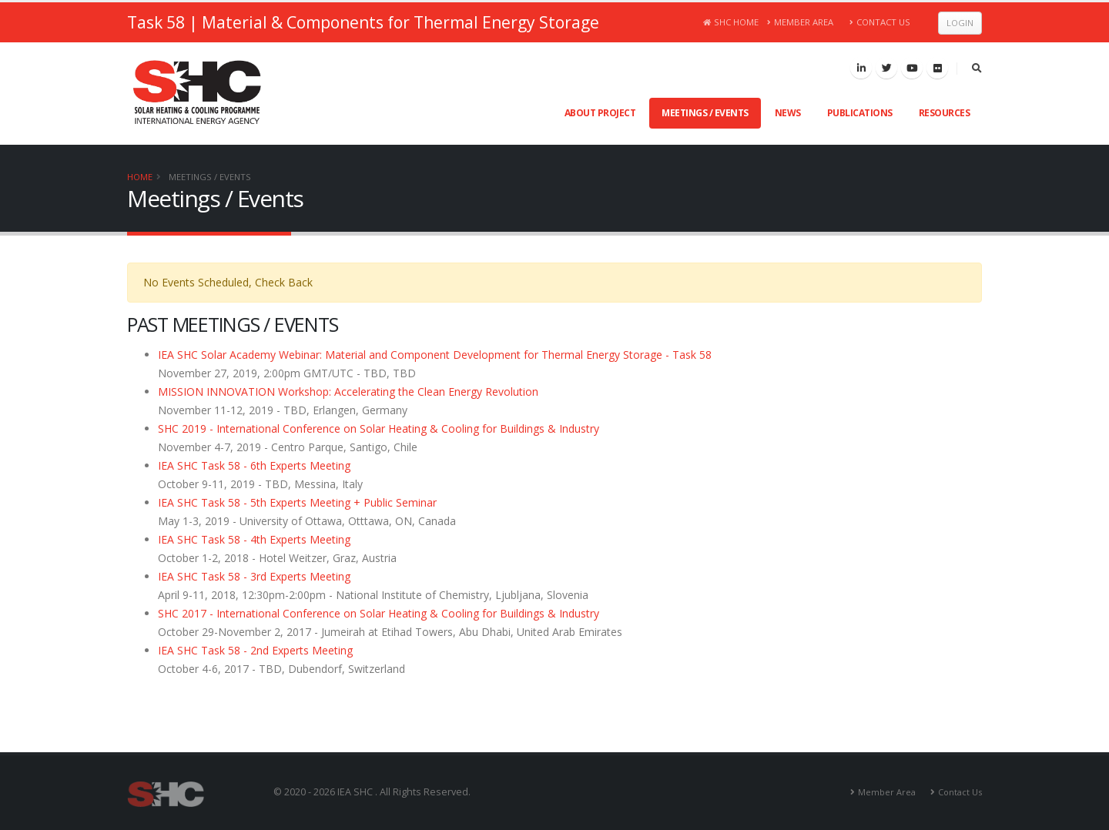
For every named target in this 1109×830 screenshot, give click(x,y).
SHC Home (731, 22)
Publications (860, 112)
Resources (944, 112)
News (788, 112)
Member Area (800, 22)
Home (139, 176)
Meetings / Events (705, 112)
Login (960, 22)
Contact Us (879, 22)
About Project (600, 112)
